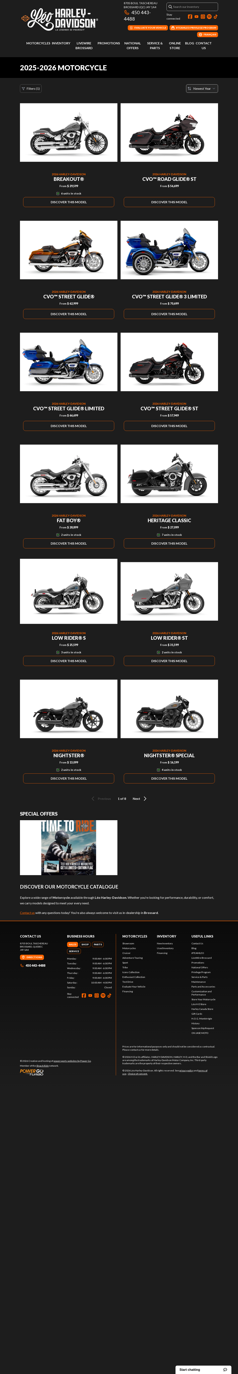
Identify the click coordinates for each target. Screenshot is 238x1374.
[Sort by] (202, 88)
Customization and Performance (201, 993)
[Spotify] (209, 16)
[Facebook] (190, 16)
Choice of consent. (138, 1073)
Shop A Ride (42, 1065)
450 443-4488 (32, 965)
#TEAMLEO (197, 953)
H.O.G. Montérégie (201, 1018)
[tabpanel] (89, 973)
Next (140, 798)
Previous (100, 798)
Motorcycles (38, 43)
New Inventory (165, 943)
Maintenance (198, 981)
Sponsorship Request (202, 1028)
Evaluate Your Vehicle (133, 986)
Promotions (109, 43)
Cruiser (126, 953)
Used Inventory (165, 948)
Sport (125, 962)
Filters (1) (31, 88)
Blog (189, 43)
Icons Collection (131, 972)
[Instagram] (202, 16)
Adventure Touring (132, 957)
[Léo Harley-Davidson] (70, 19)
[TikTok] (215, 16)
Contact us (27, 913)
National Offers (199, 967)
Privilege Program (201, 972)
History (195, 1023)
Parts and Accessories (203, 986)
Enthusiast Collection (133, 976)
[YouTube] (196, 16)
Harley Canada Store (202, 1008)
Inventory (61, 43)
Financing (127, 991)
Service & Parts (199, 976)
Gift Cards (196, 1013)
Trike (125, 967)
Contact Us (197, 943)
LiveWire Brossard (201, 957)
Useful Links (202, 936)
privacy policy (186, 1070)
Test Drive (127, 981)
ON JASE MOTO (199, 1032)
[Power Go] (55, 1072)
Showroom (128, 943)
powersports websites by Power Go (72, 1060)
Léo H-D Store (198, 1004)
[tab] (72, 944)
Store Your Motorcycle (203, 999)
